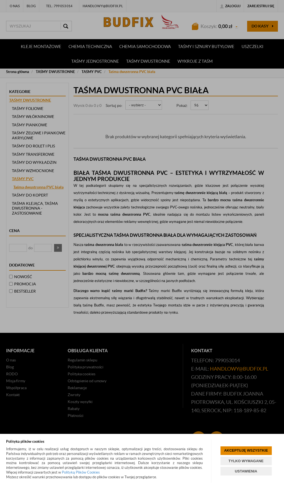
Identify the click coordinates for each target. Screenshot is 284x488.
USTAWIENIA (246, 471)
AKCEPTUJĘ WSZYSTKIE (246, 450)
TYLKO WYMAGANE (246, 461)
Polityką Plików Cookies (81, 472)
